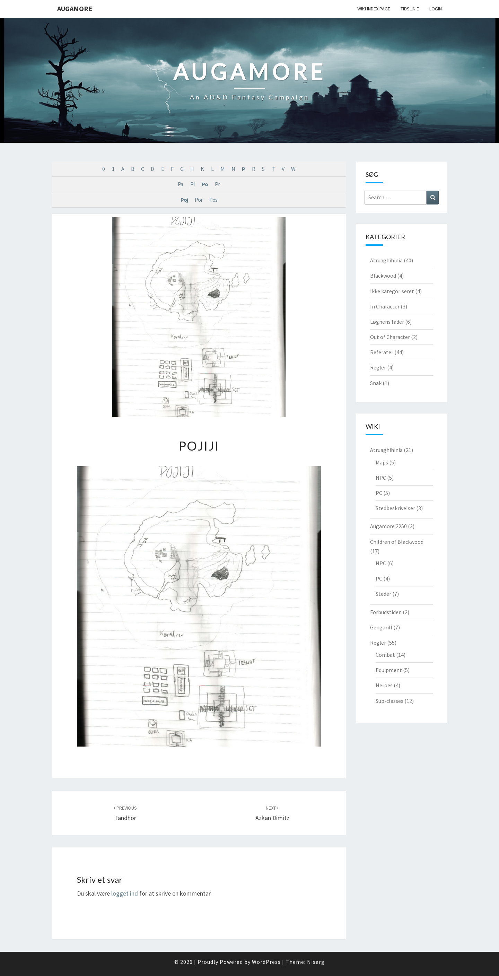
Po (205, 184)
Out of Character (390, 336)
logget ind (124, 893)
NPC (381, 477)
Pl (192, 184)
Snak (376, 383)
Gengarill (381, 627)
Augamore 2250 (388, 526)
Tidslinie (410, 9)
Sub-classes (389, 700)
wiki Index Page (373, 9)
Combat (385, 654)
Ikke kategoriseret (392, 291)
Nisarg (316, 961)
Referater (381, 352)
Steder (383, 593)
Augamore (74, 8)
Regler (378, 367)
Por (198, 199)
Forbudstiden (386, 612)
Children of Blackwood (396, 541)
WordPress (266, 961)
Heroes (384, 685)
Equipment (389, 669)
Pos (213, 199)
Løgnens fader (387, 321)
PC (379, 492)
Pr (217, 184)
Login (435, 9)
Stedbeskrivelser (395, 508)
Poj (184, 199)
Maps (382, 462)
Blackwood (383, 275)
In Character (385, 306)
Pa (180, 184)
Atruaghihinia (386, 260)
